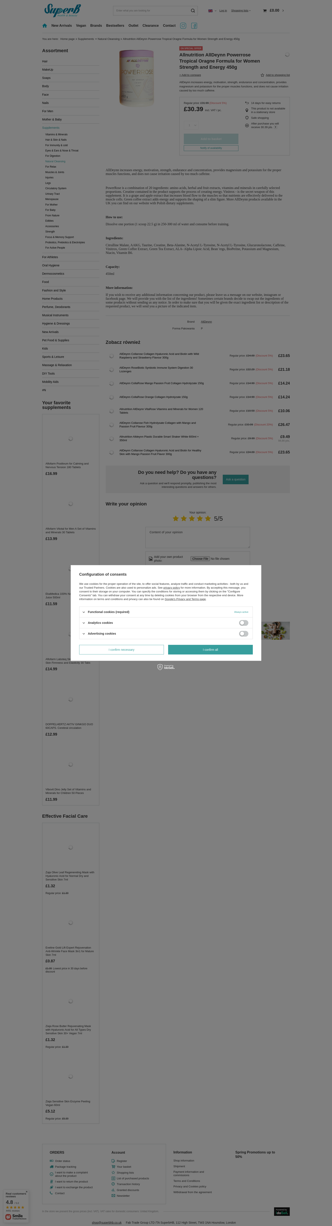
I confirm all (210, 649)
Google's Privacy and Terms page (185, 599)
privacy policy (171, 587)
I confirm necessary (121, 649)
